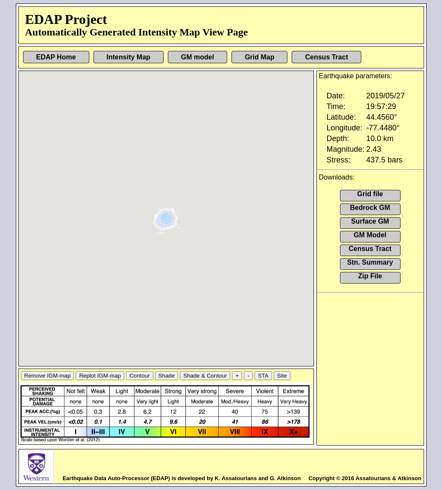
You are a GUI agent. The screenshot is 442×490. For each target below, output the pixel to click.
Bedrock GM (370, 207)
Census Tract (326, 57)
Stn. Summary (370, 262)
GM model (197, 57)
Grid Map (259, 57)
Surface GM (370, 221)
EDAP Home (56, 57)
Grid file (370, 194)
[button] (167, 215)
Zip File (370, 276)
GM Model (370, 235)
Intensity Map (128, 57)
